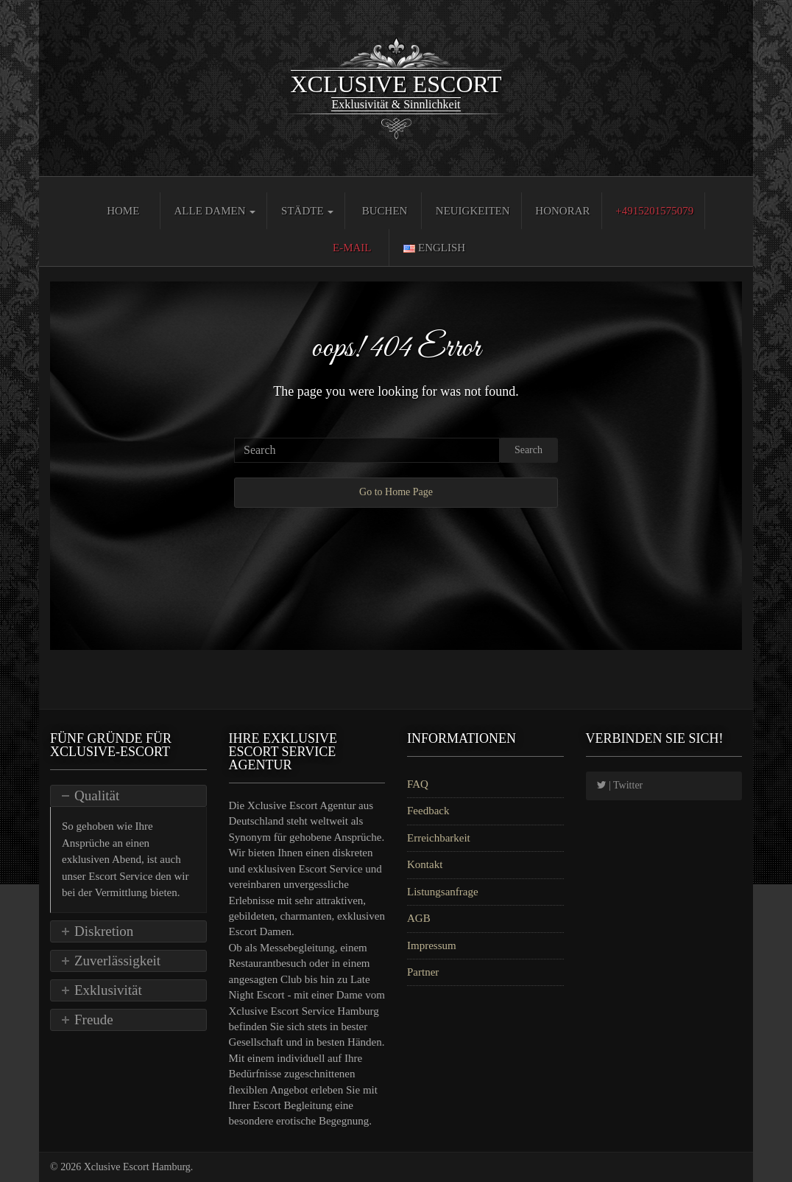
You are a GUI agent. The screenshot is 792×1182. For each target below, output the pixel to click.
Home (123, 211)
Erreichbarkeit (438, 838)
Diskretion (103, 931)
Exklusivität (108, 990)
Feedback (428, 810)
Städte (307, 211)
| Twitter (620, 785)
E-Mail (352, 247)
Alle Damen (214, 211)
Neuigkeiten (473, 211)
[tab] (128, 796)
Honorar (562, 211)
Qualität (96, 795)
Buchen (385, 211)
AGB (419, 918)
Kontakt (424, 864)
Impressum (431, 945)
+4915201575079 (654, 211)
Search (528, 449)
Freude (93, 1019)
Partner (423, 972)
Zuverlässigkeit (117, 960)
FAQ (417, 784)
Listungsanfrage (442, 892)
